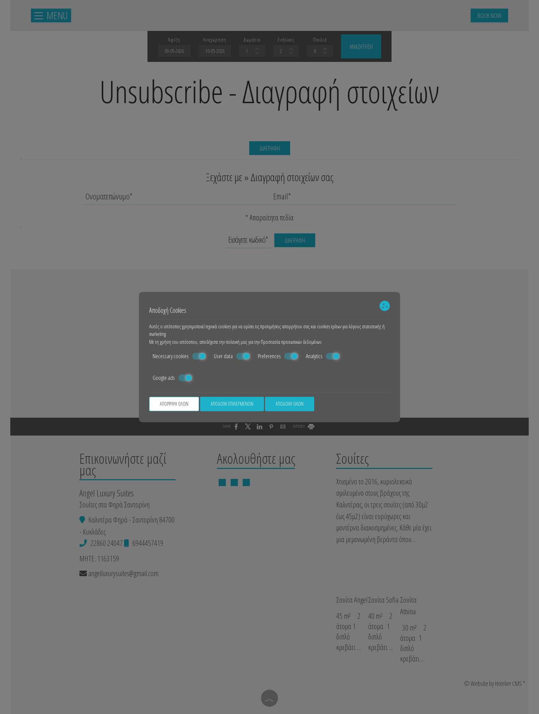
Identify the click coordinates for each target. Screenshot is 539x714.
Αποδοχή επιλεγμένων (232, 403)
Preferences (278, 356)
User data (232, 356)
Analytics (323, 356)
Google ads (172, 378)
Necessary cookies (179, 356)
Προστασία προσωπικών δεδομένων (291, 341)
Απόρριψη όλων (174, 403)
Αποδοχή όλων (290, 403)
